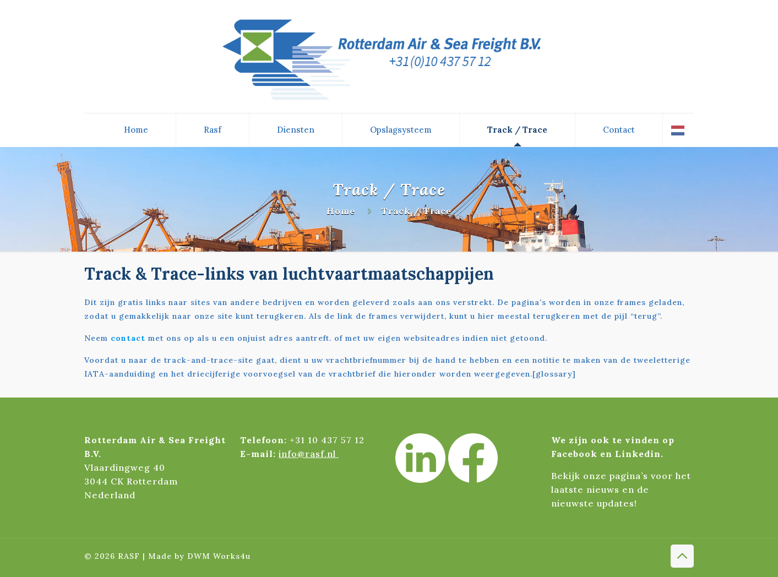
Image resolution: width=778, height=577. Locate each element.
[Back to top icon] (682, 556)
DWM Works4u (219, 556)
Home (341, 210)
